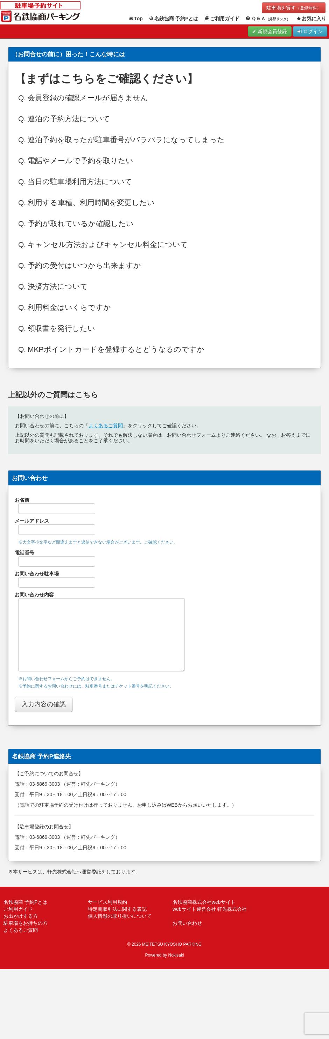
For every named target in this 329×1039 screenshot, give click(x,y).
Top (135, 18)
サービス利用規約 (107, 902)
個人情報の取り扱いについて (120, 916)
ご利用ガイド (222, 18)
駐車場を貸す (293, 7)
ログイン (310, 31)
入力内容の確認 (44, 704)
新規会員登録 (269, 31)
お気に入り (311, 18)
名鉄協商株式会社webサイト (204, 902)
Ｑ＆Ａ (267, 18)
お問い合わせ (187, 923)
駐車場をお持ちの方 (26, 923)
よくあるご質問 (106, 425)
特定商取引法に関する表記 (117, 909)
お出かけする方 (21, 916)
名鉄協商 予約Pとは (173, 18)
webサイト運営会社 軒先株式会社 (210, 909)
